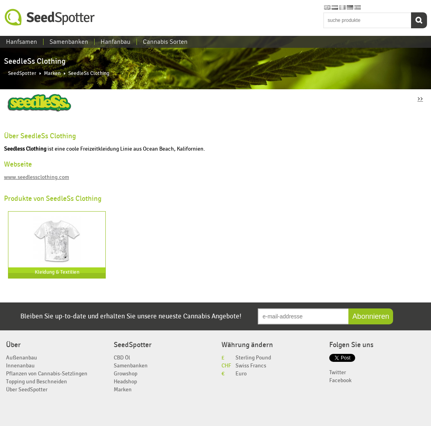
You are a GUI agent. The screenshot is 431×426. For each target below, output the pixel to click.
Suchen (419, 20)
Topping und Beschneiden (36, 381)
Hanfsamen (21, 41)
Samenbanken (68, 41)
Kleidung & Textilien (57, 272)
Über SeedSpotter (26, 389)
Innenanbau (20, 365)
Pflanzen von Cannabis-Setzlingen (46, 373)
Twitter (337, 372)
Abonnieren (370, 316)
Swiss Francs (250, 365)
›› (420, 98)
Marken (52, 74)
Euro (241, 373)
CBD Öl (122, 357)
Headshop (125, 381)
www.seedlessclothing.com (36, 177)
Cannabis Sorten (165, 41)
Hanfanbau (115, 41)
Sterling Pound (253, 357)
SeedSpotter (50, 17)
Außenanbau (21, 357)
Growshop (125, 373)
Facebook (340, 380)
